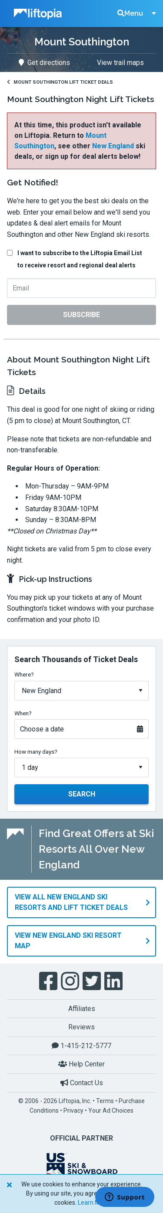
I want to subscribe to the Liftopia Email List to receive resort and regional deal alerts (79, 259)
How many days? (35, 751)
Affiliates (81, 1009)
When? (23, 713)
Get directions (44, 62)
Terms (105, 1100)
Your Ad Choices (110, 1110)
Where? (24, 674)
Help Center (81, 1064)
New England (113, 146)
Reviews (81, 1027)
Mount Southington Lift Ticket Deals (60, 82)
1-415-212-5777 (81, 1046)
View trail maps (120, 62)
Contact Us (81, 1083)
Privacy (73, 1110)
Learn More (93, 1202)
